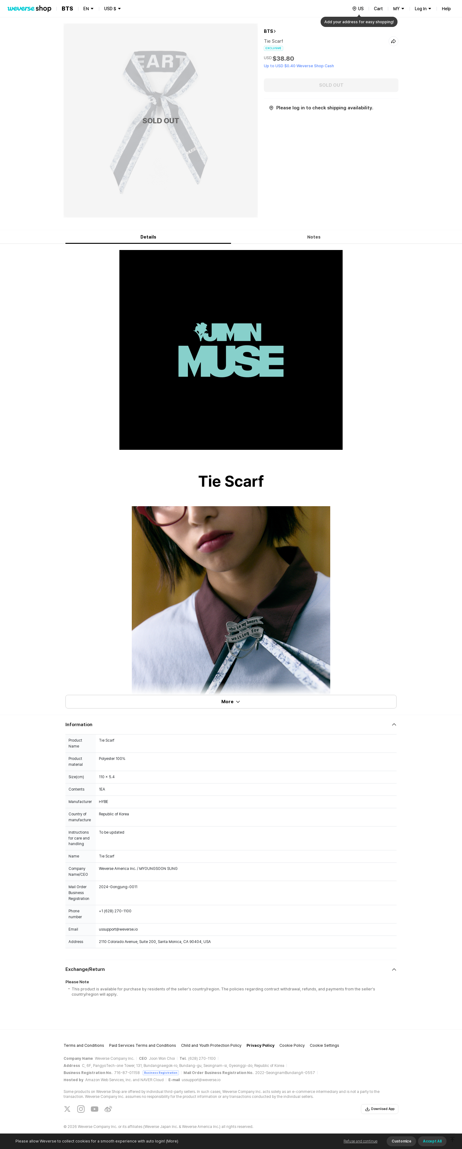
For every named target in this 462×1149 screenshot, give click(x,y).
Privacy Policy (260, 1045)
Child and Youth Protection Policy (211, 1045)
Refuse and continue (360, 1141)
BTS (268, 31)
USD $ (110, 8)
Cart (378, 8)
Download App (379, 1109)
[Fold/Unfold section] (231, 724)
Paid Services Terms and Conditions (142, 1045)
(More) (171, 1141)
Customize (401, 1141)
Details (148, 237)
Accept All (432, 1141)
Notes (314, 237)
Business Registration (160, 1072)
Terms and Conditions (84, 1045)
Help (446, 8)
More (231, 701)
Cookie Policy (292, 1045)
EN (86, 8)
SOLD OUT (331, 85)
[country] (357, 8)
